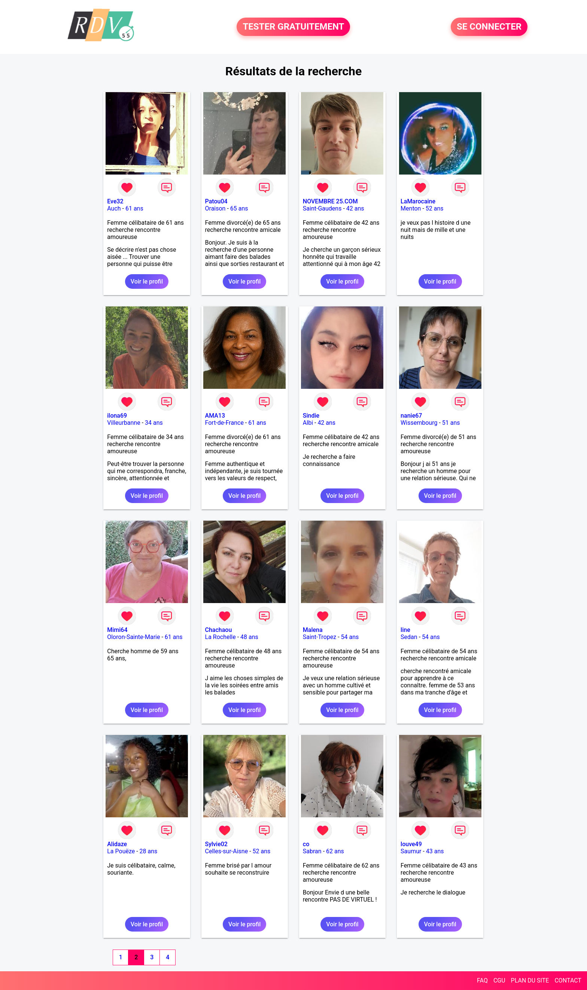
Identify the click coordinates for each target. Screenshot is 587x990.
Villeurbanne (123, 422)
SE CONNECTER (489, 27)
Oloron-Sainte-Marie (133, 637)
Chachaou (218, 629)
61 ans (134, 208)
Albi (308, 422)
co (306, 844)
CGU (499, 980)
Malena (313, 629)
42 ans (355, 208)
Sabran (312, 851)
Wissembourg (419, 422)
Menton (411, 208)
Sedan (409, 637)
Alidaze (117, 844)
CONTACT (567, 980)
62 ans (335, 851)
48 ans (249, 637)
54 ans (350, 637)
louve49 (411, 844)
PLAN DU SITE (530, 980)
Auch (114, 208)
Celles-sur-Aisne (226, 851)
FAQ (482, 980)
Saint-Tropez (319, 637)
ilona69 (117, 415)
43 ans (435, 851)
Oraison (215, 208)
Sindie (311, 415)
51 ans (451, 422)
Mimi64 (117, 629)
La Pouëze (121, 851)
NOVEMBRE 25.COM (330, 201)
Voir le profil (147, 281)
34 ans (154, 422)
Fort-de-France (224, 422)
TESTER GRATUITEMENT (293, 27)
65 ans (239, 208)
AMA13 (215, 415)
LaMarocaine (418, 201)
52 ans (435, 208)
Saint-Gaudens (322, 208)
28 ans (149, 851)
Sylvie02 (216, 844)
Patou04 (216, 201)
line (405, 629)
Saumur (411, 851)
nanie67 (411, 415)
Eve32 (115, 201)
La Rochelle (220, 637)
